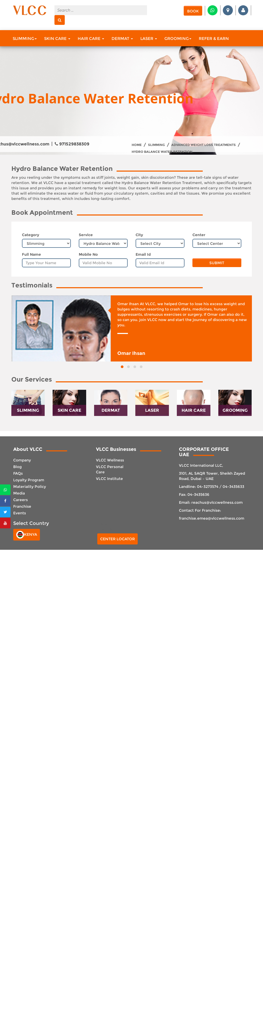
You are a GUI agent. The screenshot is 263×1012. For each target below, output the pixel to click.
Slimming (25, 38)
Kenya (26, 535)
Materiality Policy (29, 486)
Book (193, 11)
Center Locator (117, 539)
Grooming (177, 38)
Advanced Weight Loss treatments (203, 145)
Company (22, 460)
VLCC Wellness (110, 460)
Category (30, 234)
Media (19, 493)
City (139, 234)
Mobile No (88, 254)
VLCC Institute (109, 478)
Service (86, 234)
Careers (20, 499)
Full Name (31, 254)
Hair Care (91, 38)
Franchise (22, 506)
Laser (148, 38)
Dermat (122, 38)
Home (137, 145)
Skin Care (57, 38)
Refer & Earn (214, 38)
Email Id (143, 254)
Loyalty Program (28, 480)
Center (198, 234)
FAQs (18, 473)
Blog (17, 466)
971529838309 (72, 143)
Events (19, 513)
